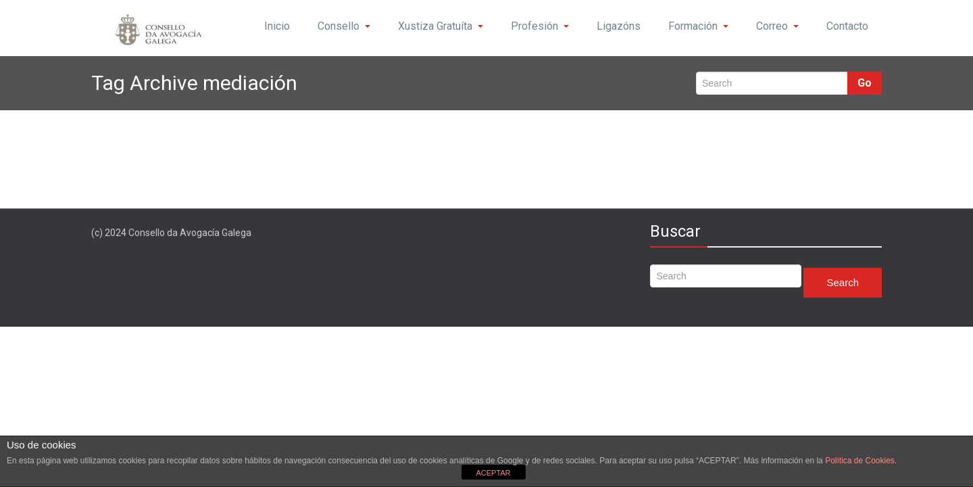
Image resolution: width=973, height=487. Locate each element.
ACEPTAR (493, 473)
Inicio (277, 26)
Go (864, 82)
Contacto (847, 26)
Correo (777, 26)
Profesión (540, 26)
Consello (344, 26)
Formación (698, 26)
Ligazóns (619, 26)
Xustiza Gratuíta (440, 26)
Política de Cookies (860, 460)
